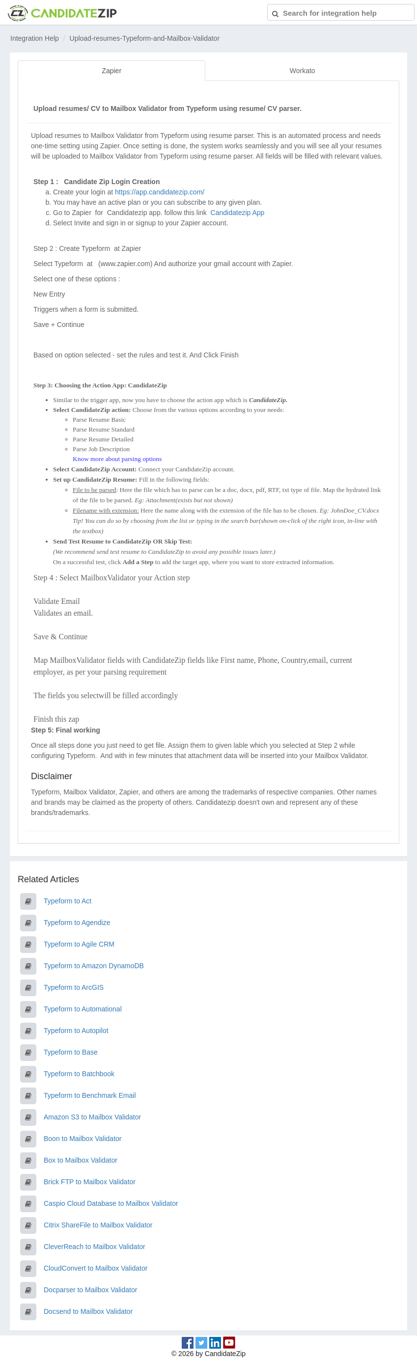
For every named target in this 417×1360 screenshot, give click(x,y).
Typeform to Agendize (77, 922)
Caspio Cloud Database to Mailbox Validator (111, 1203)
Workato (302, 71)
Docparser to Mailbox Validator (90, 1290)
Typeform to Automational (83, 1009)
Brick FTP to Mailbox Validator (90, 1182)
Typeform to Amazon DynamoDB (94, 966)
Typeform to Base (71, 1052)
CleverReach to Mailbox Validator (94, 1247)
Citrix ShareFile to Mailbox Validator (98, 1225)
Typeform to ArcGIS (74, 987)
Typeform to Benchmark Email (90, 1095)
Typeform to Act (67, 901)
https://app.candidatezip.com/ (159, 192)
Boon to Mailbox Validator (83, 1138)
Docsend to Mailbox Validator (88, 1311)
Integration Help (34, 38)
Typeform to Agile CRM (79, 944)
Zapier (111, 71)
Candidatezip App (239, 213)
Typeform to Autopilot (76, 1030)
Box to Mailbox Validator (80, 1160)
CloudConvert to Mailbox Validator (95, 1268)
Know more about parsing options (117, 458)
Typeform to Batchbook (79, 1074)
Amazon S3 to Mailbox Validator (92, 1117)
